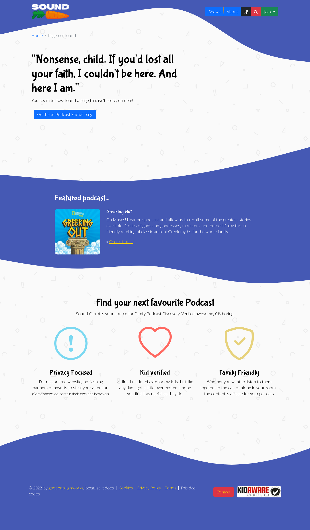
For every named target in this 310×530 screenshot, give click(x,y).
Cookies (126, 488)
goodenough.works (66, 488)
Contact (223, 492)
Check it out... (121, 241)
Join (268, 11)
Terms (170, 488)
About (232, 11)
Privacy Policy (149, 488)
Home (37, 35)
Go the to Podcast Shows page (65, 114)
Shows (214, 11)
